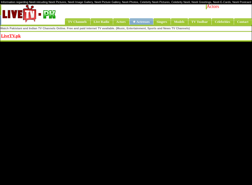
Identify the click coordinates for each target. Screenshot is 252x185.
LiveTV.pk (11, 35)
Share (53, 35)
